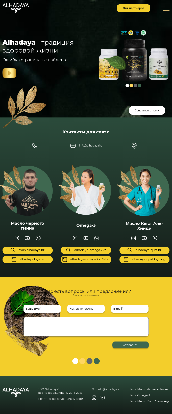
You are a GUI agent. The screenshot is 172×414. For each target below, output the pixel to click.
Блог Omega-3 (140, 395)
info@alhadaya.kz (86, 146)
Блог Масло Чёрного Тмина (149, 389)
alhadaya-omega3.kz (86, 250)
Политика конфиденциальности (60, 398)
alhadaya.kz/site (28, 259)
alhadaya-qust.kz (144, 250)
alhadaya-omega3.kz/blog (86, 259)
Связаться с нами (147, 110)
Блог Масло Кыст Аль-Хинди (149, 401)
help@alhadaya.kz (106, 389)
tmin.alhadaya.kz (27, 250)
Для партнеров (133, 8)
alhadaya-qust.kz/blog (144, 259)
